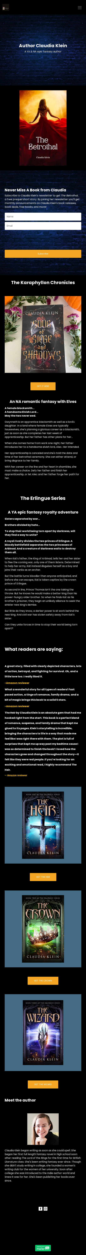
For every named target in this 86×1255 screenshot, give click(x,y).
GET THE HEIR (43, 877)
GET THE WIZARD (43, 1084)
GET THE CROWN (43, 980)
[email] (43, 226)
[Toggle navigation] (80, 7)
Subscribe (43, 253)
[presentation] (23, 238)
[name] (43, 217)
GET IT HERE (43, 386)
